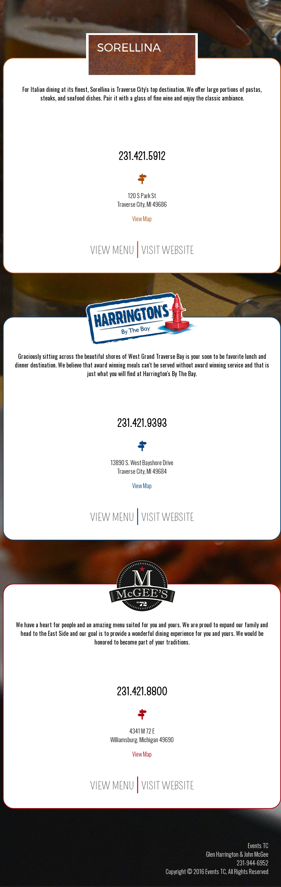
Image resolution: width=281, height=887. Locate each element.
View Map (142, 218)
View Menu (112, 250)
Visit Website (167, 250)
